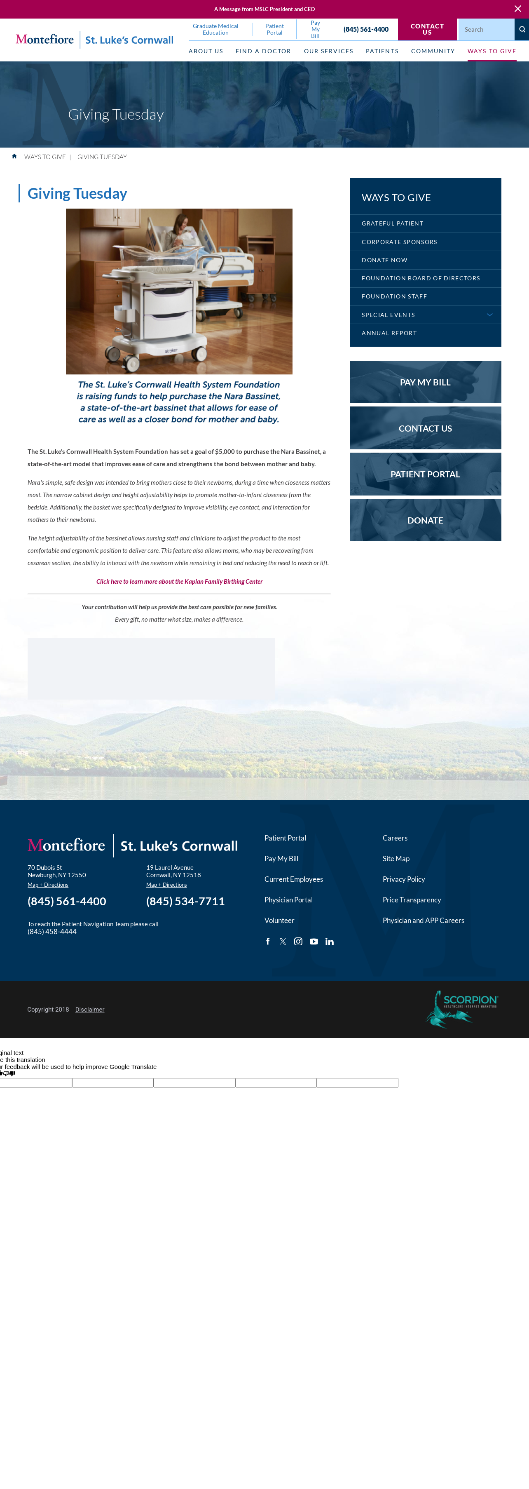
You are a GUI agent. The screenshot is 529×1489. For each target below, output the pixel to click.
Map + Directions (48, 884)
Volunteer (279, 920)
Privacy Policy (404, 879)
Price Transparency (412, 900)
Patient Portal (285, 838)
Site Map (396, 859)
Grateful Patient (393, 223)
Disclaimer (90, 1009)
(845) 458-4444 (52, 932)
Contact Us (428, 29)
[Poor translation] (9, 1074)
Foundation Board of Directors (421, 278)
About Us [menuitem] (206, 51)
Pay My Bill (281, 859)
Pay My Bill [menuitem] (315, 29)
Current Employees (293, 879)
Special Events (388, 315)
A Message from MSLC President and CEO (264, 9)
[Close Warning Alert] (518, 9)
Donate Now (384, 260)
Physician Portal (288, 900)
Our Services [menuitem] (328, 51)
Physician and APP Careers (423, 920)
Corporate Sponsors (399, 242)
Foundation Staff (394, 296)
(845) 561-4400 (366, 29)
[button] (489, 315)
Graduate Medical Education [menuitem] (216, 29)
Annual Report (389, 333)
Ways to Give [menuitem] (492, 51)
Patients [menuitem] (382, 51)
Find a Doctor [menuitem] (263, 51)
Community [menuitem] (433, 51)
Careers (395, 838)
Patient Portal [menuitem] (274, 29)
